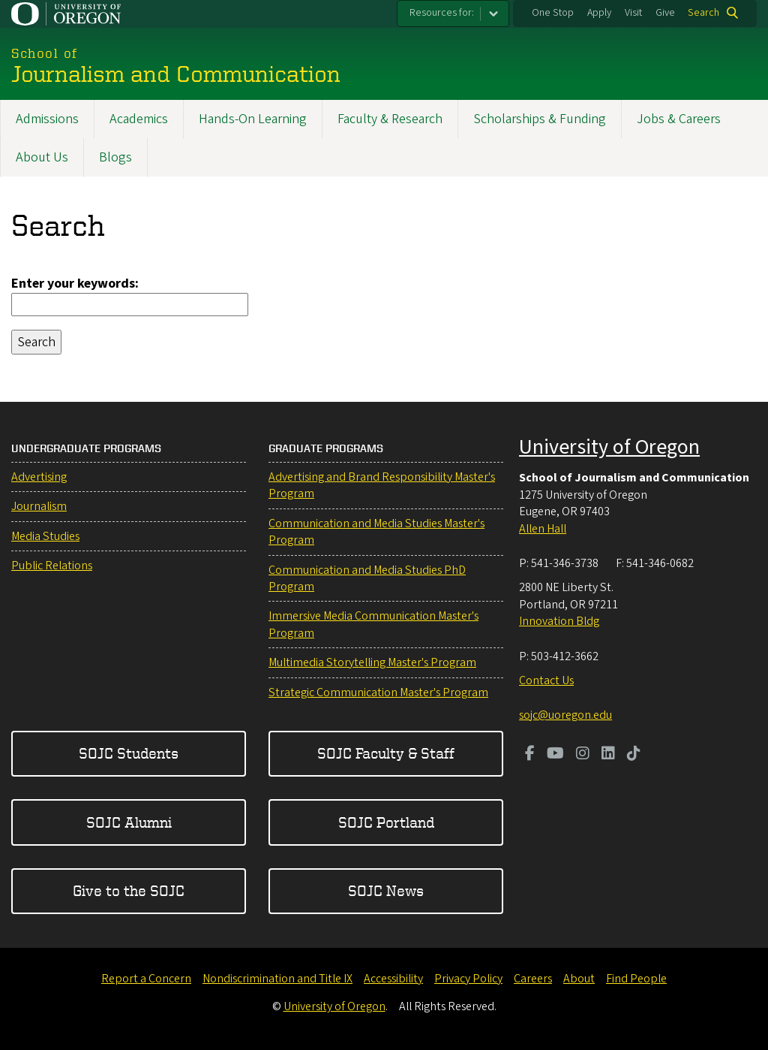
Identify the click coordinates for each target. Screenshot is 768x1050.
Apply (599, 12)
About (579, 978)
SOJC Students (128, 753)
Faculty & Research (390, 119)
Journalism (39, 506)
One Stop (553, 12)
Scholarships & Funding (539, 119)
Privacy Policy (468, 978)
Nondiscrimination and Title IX (277, 978)
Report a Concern (146, 978)
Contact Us (546, 680)
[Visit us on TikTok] (633, 755)
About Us (42, 157)
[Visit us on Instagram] (583, 755)
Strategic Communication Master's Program (378, 692)
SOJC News (386, 890)
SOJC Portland (386, 822)
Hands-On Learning (253, 119)
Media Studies (45, 536)
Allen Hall (542, 528)
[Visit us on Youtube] (555, 755)
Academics (139, 119)
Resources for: (442, 12)
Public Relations (51, 565)
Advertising (39, 477)
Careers (533, 978)
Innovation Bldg (559, 621)
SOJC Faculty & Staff (385, 753)
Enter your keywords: (75, 283)
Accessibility (393, 978)
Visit (633, 12)
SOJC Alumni (129, 822)
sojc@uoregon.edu (565, 715)
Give (665, 12)
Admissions (47, 119)
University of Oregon (609, 447)
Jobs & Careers (679, 119)
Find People (636, 978)
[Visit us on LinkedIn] (608, 755)
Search (703, 12)
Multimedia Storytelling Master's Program (372, 662)
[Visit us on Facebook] (530, 755)
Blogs (115, 157)
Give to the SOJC (128, 890)
